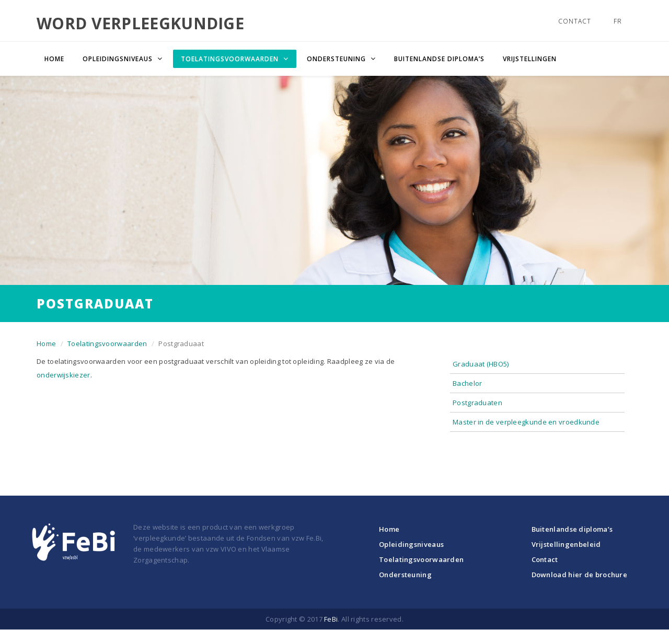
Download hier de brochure (580, 574)
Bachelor (467, 383)
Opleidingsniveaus (411, 544)
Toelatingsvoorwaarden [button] (231, 58)
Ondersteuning (405, 574)
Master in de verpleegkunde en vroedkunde (526, 422)
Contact (574, 21)
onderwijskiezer (63, 375)
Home (54, 58)
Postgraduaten (477, 402)
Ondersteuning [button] (337, 58)
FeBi (331, 619)
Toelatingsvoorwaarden (107, 343)
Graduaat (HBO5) (481, 364)
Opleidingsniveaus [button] (119, 58)
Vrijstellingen (530, 58)
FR (618, 21)
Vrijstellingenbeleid (566, 544)
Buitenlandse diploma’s (439, 58)
